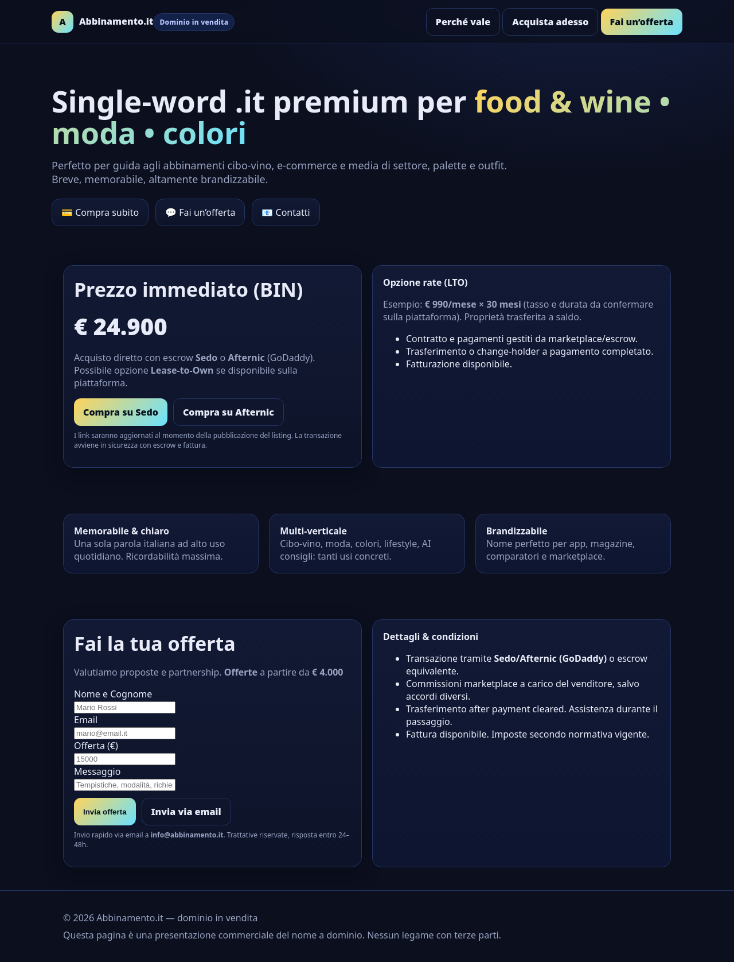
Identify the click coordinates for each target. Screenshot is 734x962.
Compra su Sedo (120, 412)
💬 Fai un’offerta (200, 212)
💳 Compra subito (100, 212)
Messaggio (212, 778)
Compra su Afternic (228, 412)
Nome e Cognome (212, 700)
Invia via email (186, 811)
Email (212, 726)
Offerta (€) (212, 752)
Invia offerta (105, 812)
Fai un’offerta (641, 21)
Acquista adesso (550, 21)
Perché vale (463, 21)
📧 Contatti (285, 212)
